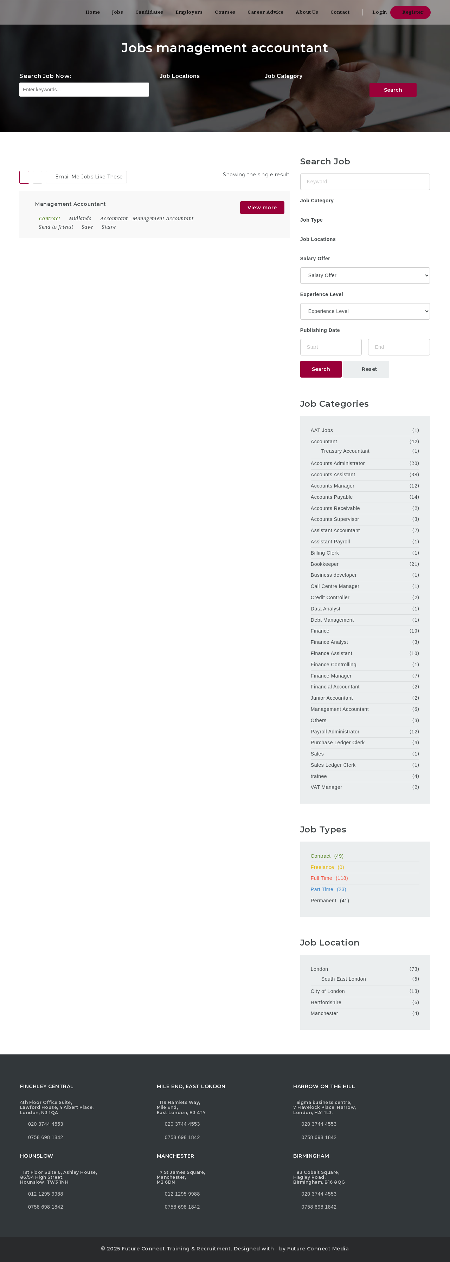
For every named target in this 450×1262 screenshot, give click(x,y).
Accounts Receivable (335, 508)
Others (319, 720)
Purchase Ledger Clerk (338, 742)
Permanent (365, 900)
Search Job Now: (45, 76)
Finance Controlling (333, 664)
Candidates (149, 12)
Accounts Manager (333, 486)
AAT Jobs (322, 430)
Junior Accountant (332, 698)
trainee (319, 776)
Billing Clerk (325, 553)
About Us (307, 12)
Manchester (324, 1013)
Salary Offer (315, 258)
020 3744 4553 (45, 1124)
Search (393, 90)
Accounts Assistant (333, 474)
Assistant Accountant (335, 530)
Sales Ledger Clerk (333, 765)
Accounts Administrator (338, 463)
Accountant (114, 218)
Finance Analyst (329, 642)
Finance (320, 631)
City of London (328, 991)
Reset (366, 369)
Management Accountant (163, 218)
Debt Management (332, 620)
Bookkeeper (325, 564)
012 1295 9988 (45, 1194)
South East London (343, 979)
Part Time (365, 889)
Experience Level (321, 294)
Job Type (311, 220)
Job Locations (180, 76)
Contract (365, 856)
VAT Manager (326, 787)
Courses (225, 12)
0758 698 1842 (41, 1137)
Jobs (117, 12)
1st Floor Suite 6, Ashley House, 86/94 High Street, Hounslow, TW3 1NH (58, 1177)
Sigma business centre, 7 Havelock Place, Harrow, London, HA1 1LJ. (324, 1107)
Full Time (365, 878)
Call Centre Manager (335, 586)
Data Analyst (326, 609)
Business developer (334, 575)
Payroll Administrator (335, 731)
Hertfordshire (326, 1002)
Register (410, 12)
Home (92, 12)
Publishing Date (320, 330)
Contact (340, 12)
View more (262, 207)
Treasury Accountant (345, 451)
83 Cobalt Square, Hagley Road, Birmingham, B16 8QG (319, 1177)
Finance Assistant (331, 653)
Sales (317, 754)
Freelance (365, 867)
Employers (189, 12)
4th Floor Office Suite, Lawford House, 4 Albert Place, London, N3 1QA (57, 1107)
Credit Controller (330, 597)
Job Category (284, 76)
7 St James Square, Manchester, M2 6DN (181, 1177)
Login (377, 12)
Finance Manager (331, 676)
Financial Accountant (335, 686)
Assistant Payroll (330, 541)
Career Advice (266, 12)
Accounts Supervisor (335, 519)
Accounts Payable (332, 497)
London (319, 969)
